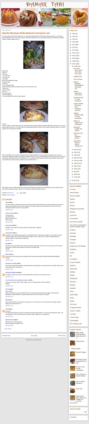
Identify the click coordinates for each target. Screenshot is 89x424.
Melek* (7, 254)
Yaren (7, 202)
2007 (74, 64)
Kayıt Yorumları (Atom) (36, 339)
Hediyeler (73, 239)
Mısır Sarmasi (78, 79)
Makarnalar (73, 269)
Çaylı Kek (79, 389)
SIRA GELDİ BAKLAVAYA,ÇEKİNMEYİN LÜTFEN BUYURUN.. (78, 399)
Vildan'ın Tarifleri (75, 311)
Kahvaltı (72, 243)
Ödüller (72, 275)
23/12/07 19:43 (9, 222)
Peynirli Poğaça (81, 352)
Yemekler (73, 314)
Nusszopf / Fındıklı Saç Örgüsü (78, 128)
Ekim (75, 152)
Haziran (76, 163)
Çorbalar (73, 230)
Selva (72, 291)
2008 (74, 61)
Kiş (71, 256)
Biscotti (72, 205)
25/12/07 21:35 (9, 316)
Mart (75, 171)
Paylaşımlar (73, 278)
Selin (6, 309)
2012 (74, 50)
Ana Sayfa (34, 335)
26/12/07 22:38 (9, 325)
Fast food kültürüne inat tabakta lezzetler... (16, 280)
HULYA (7, 289)
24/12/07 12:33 (9, 251)
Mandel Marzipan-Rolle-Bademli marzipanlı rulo (78, 85)
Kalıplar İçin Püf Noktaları (78, 246)
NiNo (6, 299)
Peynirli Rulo (80, 341)
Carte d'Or (73, 215)
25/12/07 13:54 (9, 286)
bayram (72, 202)
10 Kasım (73, 189)
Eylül (75, 155)
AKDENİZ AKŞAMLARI (11, 272)
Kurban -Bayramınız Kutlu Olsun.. (78, 93)
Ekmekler (73, 233)
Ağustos (76, 158)
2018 (74, 36)
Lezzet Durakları (75, 262)
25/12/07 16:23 (9, 296)
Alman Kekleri (74, 192)
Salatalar (73, 288)
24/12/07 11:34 (9, 240)
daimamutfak (8, 225)
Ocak (76, 177)
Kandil (72, 252)
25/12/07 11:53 (9, 276)
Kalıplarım (73, 249)
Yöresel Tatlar (74, 317)
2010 (74, 55)
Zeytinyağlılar (74, 320)
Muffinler (72, 272)
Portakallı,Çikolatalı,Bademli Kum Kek (81, 361)
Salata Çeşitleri (76, 348)
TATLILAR (73, 304)
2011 (74, 53)
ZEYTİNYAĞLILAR (76, 324)
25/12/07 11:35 (9, 269)
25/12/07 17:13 (9, 305)
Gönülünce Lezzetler (10, 263)
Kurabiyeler (73, 259)
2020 (74, 33)
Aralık (76, 66)
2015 (74, 42)
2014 (74, 44)
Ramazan (73, 281)
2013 (74, 47)
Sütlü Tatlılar (74, 294)
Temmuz (77, 160)
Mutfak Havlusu (9, 319)
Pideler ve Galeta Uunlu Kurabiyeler (78, 122)
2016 (74, 39)
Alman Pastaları (11, 195)
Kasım (76, 149)
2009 (74, 58)
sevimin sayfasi (9, 213)
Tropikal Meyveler (75, 307)
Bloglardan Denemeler (77, 209)
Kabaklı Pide (78, 76)
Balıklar (72, 199)
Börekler (72, 212)
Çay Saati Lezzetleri (76, 222)
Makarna (73, 265)
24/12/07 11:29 (9, 229)
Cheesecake (74, 218)
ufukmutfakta (9, 232)
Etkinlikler (73, 236)
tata (6, 243)
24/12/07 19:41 (9, 260)
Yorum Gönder (7, 328)
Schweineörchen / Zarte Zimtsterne (78, 99)
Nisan (76, 169)
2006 (74, 180)
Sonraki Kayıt (6, 335)
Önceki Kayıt (62, 335)
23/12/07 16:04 (9, 209)
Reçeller (72, 285)
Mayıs (76, 166)
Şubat (76, 174)
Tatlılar (72, 301)
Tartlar (72, 298)
